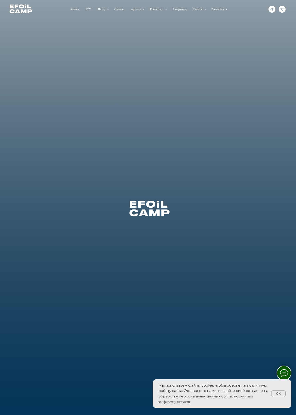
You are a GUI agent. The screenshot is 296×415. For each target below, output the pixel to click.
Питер (102, 9)
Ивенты (198, 9)
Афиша (74, 9)
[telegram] (271, 9)
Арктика (136, 9)
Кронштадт (157, 9)
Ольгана (119, 9)
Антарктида (179, 9)
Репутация (217, 9)
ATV (88, 9)
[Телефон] (282, 9)
